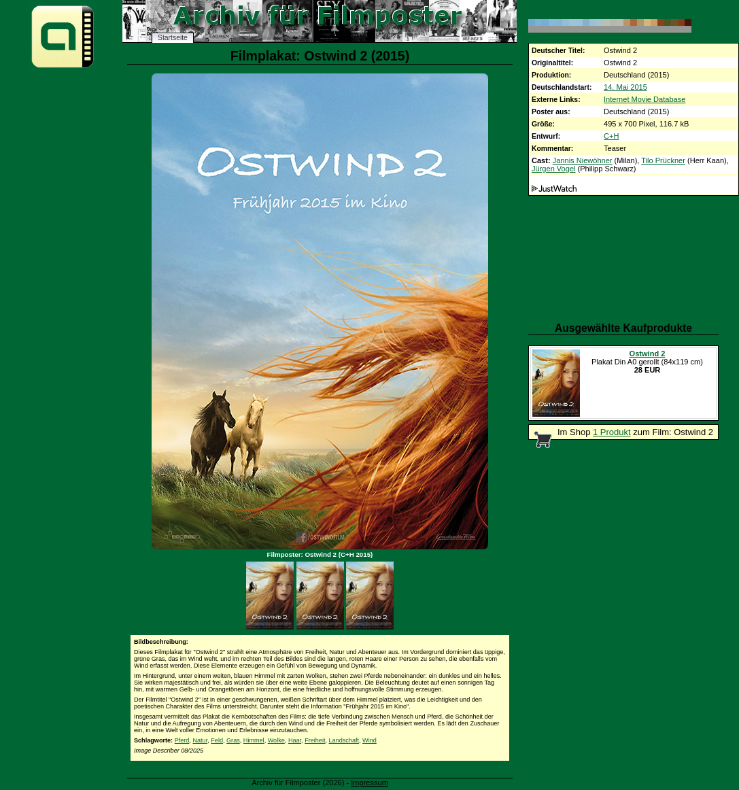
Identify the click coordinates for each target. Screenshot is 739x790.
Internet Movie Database (644, 99)
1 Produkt (612, 432)
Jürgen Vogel (554, 169)
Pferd (182, 740)
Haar (294, 740)
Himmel (253, 740)
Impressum (369, 782)
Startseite (173, 37)
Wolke (276, 740)
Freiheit (315, 740)
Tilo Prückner (663, 160)
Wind (369, 740)
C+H (611, 136)
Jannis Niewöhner (583, 160)
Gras (233, 740)
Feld (217, 740)
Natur (199, 740)
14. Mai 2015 (625, 87)
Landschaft (344, 740)
